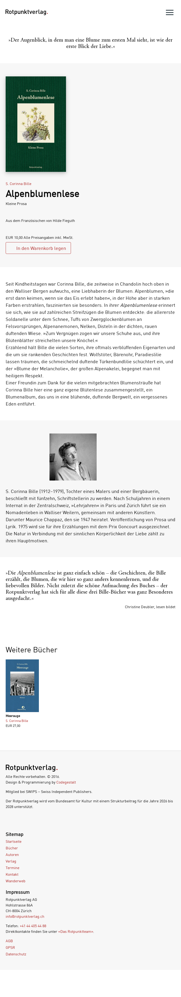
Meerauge (13, 716)
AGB (9, 940)
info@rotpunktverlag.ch (25, 916)
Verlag (11, 861)
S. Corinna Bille (18, 183)
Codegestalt (66, 782)
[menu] (169, 13)
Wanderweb (15, 881)
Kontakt (12, 874)
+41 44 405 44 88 (33, 925)
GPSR (10, 947)
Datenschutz (16, 954)
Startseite (13, 841)
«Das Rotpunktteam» (75, 931)
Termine (12, 867)
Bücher (12, 848)
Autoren (12, 854)
